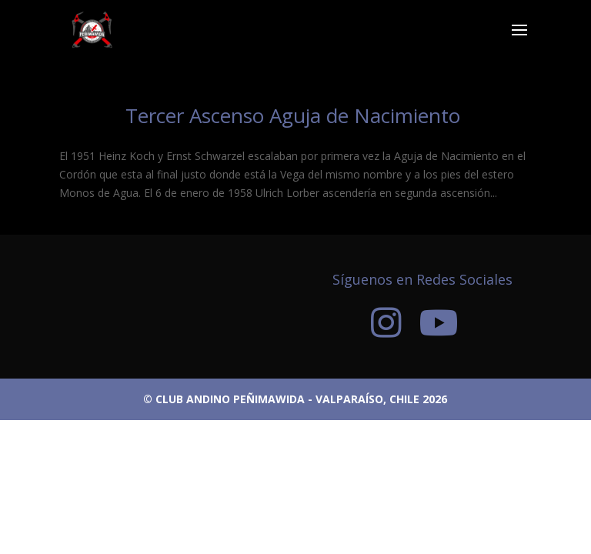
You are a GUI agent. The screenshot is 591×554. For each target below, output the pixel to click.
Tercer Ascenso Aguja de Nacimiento (295, 115)
